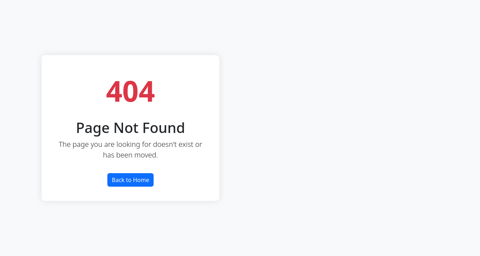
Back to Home (130, 180)
